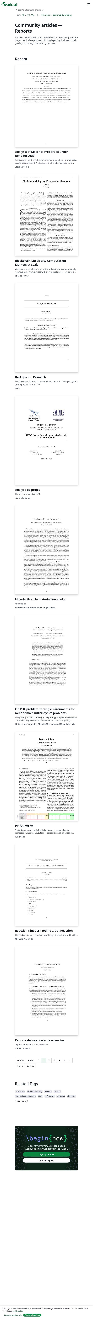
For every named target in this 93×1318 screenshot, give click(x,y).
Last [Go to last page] (30, 1066)
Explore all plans (46, 1160)
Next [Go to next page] (20, 1066)
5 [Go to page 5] (59, 1060)
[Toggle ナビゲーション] (89, 4)
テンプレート (33, 15)
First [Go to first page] (20, 1060)
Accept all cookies (32, 1315)
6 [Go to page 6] (64, 1060)
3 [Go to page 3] (48, 1060)
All (23, 15)
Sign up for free (46, 1154)
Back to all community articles (29, 10)
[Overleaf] (9, 4)
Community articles (62, 15)
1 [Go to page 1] (38, 1060)
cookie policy (18, 1311)
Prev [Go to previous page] (31, 1060)
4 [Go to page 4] (54, 1060)
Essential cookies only (13, 1315)
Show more (21, 1101)
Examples (45, 15)
